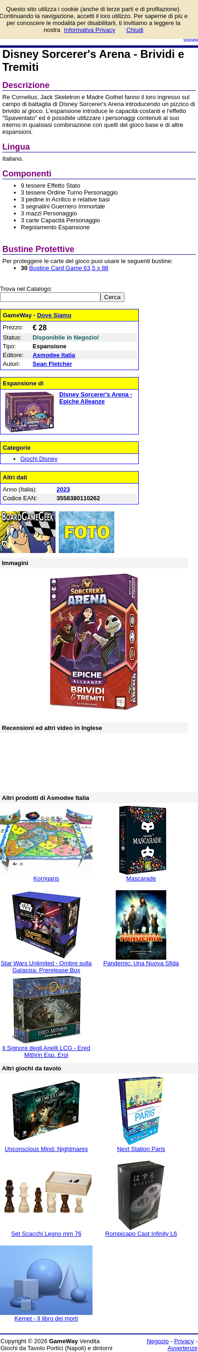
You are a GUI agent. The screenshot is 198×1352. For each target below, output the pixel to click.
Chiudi (134, 29)
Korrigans (46, 878)
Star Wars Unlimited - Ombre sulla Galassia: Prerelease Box (46, 967)
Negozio (158, 1341)
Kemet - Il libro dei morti (46, 1318)
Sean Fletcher (52, 363)
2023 (63, 489)
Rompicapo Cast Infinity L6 (141, 1233)
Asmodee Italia (53, 355)
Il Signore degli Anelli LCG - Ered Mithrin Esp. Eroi (46, 1051)
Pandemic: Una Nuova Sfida (141, 963)
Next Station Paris (141, 1148)
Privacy (184, 1341)
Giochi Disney (38, 458)
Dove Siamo (54, 315)
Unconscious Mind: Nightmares (46, 1148)
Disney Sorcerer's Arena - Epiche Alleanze (95, 398)
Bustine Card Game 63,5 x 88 (68, 267)
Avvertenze (182, 1348)
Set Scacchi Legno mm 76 (46, 1233)
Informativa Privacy (89, 29)
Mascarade (141, 878)
